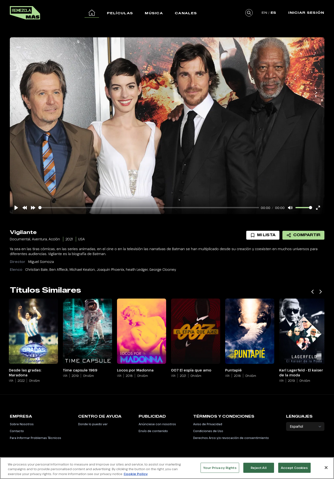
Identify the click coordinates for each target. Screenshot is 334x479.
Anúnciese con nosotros (157, 424)
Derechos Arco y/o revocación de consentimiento (231, 438)
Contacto (17, 431)
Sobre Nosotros (22, 424)
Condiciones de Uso (208, 431)
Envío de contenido (153, 431)
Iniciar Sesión (306, 12)
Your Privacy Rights (219, 469)
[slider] (148, 207)
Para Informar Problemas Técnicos (35, 438)
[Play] (16, 208)
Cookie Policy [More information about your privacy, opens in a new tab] (136, 475)
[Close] (326, 468)
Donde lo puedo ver (93, 424)
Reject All (259, 469)
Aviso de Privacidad (207, 424)
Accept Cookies (294, 469)
